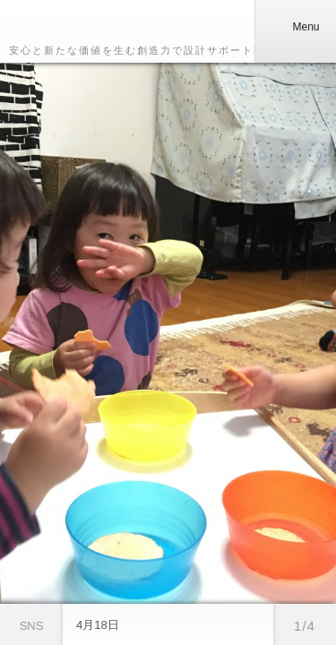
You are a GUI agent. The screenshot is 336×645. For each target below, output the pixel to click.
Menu (295, 27)
